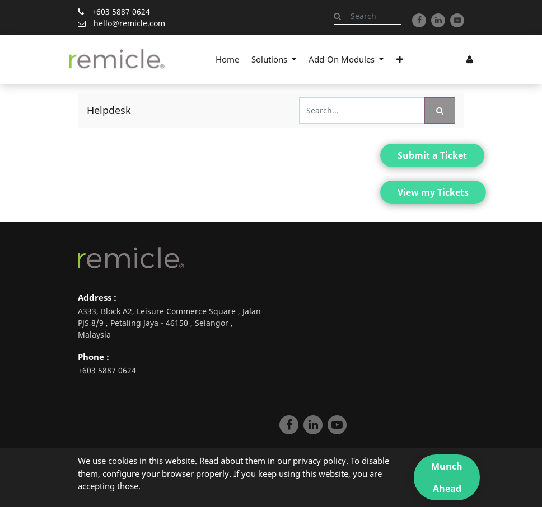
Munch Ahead (446, 477)
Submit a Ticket (432, 155)
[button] (399, 59)
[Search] (439, 110)
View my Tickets (433, 192)
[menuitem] (227, 59)
